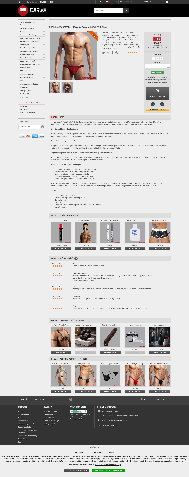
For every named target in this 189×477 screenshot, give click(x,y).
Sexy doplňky (24, 109)
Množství (157, 54)
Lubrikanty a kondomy (28, 35)
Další (169, 233)
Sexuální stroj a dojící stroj (29, 48)
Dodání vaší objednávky (27, 436)
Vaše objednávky (51, 412)
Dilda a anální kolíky (27, 28)
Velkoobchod (23, 421)
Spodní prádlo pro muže (28, 94)
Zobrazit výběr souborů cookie (76, 470)
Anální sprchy (25, 68)
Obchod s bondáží (26, 58)
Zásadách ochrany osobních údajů (108, 465)
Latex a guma (24, 87)
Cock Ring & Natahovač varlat (30, 38)
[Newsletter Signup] (42, 127)
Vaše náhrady (49, 415)
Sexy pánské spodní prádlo (31, 102)
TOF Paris (25, 98)
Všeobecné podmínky (26, 424)
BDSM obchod (23, 415)
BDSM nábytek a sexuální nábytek (31, 71)
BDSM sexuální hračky (27, 81)
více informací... (134, 47)
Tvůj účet (48, 407)
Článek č (105, 49)
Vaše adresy (49, 418)
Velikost (157, 62)
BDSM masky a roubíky (28, 61)
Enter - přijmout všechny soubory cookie (109, 470)
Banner (21, 418)
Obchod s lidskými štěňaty (29, 84)
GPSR (61, 117)
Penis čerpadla (25, 45)
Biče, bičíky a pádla (26, 77)
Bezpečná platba (24, 428)
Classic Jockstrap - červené (65, 196)
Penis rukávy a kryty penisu (29, 41)
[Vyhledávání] (126, 10)
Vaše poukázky (50, 424)
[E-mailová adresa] (29, 127)
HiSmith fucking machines (29, 51)
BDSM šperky (24, 106)
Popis (54, 117)
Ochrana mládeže (77, 419)
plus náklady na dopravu (157, 47)
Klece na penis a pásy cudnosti (30, 64)
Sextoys (22, 31)
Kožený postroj (25, 91)
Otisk (20, 443)
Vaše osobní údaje (51, 421)
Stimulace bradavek (27, 54)
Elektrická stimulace (27, 74)
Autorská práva (24, 439)
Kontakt (100, 2)
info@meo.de (112, 426)
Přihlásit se (148, 2)
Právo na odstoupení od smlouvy (27, 432)
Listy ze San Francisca (27, 113)
